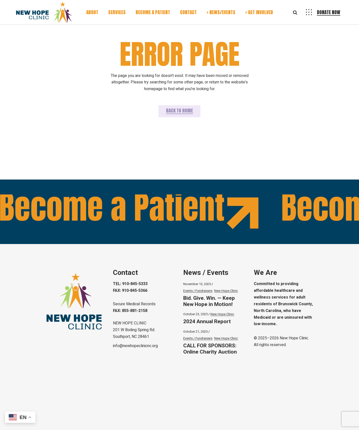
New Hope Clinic (226, 290)
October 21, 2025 (195, 331)
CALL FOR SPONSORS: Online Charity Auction (210, 349)
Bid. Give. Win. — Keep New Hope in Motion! (209, 301)
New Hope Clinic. (294, 338)
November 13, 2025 (197, 284)
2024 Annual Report (207, 321)
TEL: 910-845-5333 (130, 284)
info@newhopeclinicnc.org (135, 346)
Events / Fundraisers (197, 290)
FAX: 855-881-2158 (130, 311)
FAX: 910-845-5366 (130, 291)
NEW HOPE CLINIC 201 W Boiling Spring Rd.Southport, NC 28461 (134, 330)
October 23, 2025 (195, 314)
